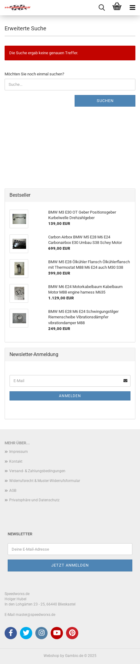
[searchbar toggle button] (101, 7)
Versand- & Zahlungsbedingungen (37, 471)
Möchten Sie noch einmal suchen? (34, 74)
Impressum (18, 452)
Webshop (51, 656)
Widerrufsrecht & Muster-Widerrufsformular (44, 481)
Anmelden (70, 396)
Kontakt (15, 461)
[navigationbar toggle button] (132, 7)
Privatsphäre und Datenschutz (34, 500)
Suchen (105, 100)
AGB (12, 490)
